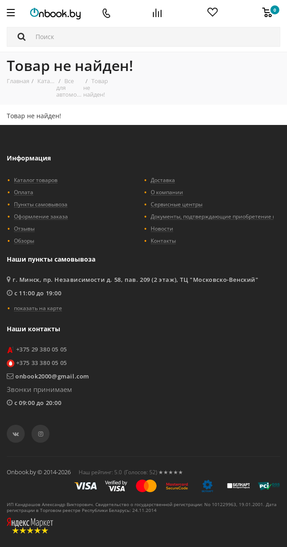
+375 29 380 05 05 (41, 349)
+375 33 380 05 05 (41, 363)
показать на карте (38, 307)
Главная (18, 81)
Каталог (48, 81)
